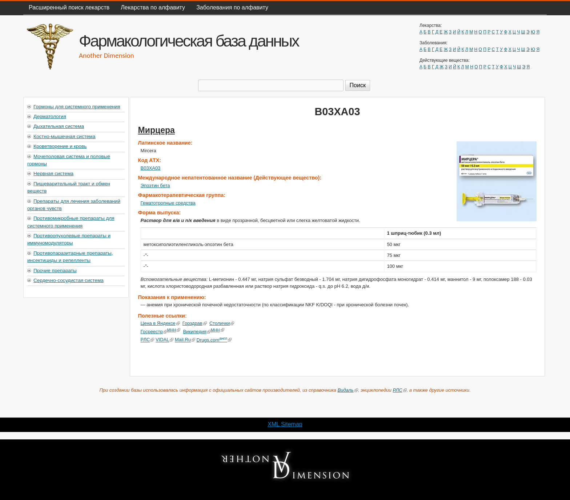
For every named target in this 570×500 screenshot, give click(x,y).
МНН (174, 330)
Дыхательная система (58, 126)
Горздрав (194, 323)
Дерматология (49, 116)
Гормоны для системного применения (76, 106)
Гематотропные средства (168, 203)
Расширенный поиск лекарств (69, 7)
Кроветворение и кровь (60, 146)
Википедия (197, 331)
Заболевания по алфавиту (232, 7)
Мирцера (156, 130)
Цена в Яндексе (160, 323)
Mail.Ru (185, 340)
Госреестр (154, 331)
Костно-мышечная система (64, 136)
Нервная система (53, 173)
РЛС (147, 340)
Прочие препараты (55, 270)
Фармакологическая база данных (188, 41)
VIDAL (164, 340)
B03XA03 (151, 168)
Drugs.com (214, 340)
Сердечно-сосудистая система (68, 280)
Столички (221, 323)
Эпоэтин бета (155, 185)
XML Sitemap (285, 424)
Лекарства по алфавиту (153, 7)
